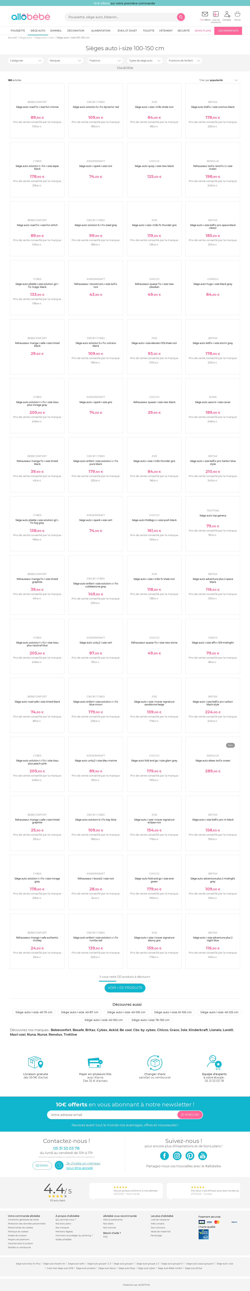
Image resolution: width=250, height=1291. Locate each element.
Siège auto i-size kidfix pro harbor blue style (213, 462)
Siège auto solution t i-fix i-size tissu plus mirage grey (37, 403)
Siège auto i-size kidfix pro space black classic (213, 226)
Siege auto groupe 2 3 (148, 1263)
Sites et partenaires (113, 1219)
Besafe (78, 1030)
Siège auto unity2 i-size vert (96, 642)
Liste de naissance (160, 1219)
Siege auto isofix (76, 1263)
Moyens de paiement (18, 1239)
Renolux (55, 1034)
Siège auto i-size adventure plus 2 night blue (213, 939)
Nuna (31, 1034)
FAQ (105, 1236)
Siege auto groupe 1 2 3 (99, 1263)
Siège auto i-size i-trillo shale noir (154, 106)
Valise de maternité (160, 1231)
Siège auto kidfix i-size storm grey (213, 343)
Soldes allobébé (63, 1239)
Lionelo (215, 1030)
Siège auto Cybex (146, 1268)
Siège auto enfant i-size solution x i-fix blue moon (95, 703)
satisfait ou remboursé (154, 1067)
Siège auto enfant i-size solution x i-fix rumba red (95, 939)
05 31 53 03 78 (214, 1081)
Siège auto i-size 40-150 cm (104, 1020)
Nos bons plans (63, 1223)
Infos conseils (157, 1223)
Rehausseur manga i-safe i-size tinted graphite (37, 821)
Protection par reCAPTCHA (136, 1285)
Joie (184, 1030)
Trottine (70, 1034)
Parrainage (156, 1235)
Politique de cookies (18, 1231)
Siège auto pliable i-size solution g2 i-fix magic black (37, 285)
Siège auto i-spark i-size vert (95, 520)
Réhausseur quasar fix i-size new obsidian (154, 285)
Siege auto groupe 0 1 (173, 1263)
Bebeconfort (61, 1030)
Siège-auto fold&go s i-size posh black (154, 520)
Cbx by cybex (144, 1030)
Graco (174, 1030)
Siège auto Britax (193, 1268)
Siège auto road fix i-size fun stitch (37, 225)
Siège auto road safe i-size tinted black (37, 701)
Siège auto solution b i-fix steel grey (96, 225)
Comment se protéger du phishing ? (74, 1235)
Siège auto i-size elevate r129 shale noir (154, 343)
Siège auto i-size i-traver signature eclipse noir (154, 821)
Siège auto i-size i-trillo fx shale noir (154, 579)
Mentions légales (64, 1231)
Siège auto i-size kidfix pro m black (213, 819)
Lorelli (228, 1030)
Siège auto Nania (107, 1268)
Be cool (126, 1030)
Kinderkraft (198, 1030)
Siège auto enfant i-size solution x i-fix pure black (95, 462)
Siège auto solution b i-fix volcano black (96, 344)
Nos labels (108, 1223)
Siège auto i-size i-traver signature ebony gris (154, 939)
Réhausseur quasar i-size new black (154, 402)
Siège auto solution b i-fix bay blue (95, 819)
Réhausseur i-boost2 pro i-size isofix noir (95, 285)
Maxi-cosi (18, 1034)
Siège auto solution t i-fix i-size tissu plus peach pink (37, 762)
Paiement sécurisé (209, 1216)
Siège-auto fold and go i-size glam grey (154, 760)
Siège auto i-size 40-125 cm (219, 1012)
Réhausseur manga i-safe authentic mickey (37, 939)
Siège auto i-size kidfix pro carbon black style (213, 703)
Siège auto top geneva (213, 515)
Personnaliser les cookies (20, 1227)
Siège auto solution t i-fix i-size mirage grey (37, 880)
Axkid (113, 1030)
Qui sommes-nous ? (66, 1219)
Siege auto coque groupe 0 (200, 1263)
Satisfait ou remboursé (19, 1247)
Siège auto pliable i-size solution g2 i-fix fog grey (37, 521)
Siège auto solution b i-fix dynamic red (96, 106)
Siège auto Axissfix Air (54, 1263)
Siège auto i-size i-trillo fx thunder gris (154, 225)
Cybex (102, 1030)
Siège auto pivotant (86, 1268)
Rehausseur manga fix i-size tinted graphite (37, 580)
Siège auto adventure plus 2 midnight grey (212, 880)
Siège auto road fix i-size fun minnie (37, 106)
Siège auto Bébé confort (170, 1268)
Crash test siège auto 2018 (60, 1268)
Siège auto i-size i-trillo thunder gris (154, 461)
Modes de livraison (17, 1235)
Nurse (42, 1034)
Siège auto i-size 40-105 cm (126, 1012)
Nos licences (109, 1227)
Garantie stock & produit (20, 1243)
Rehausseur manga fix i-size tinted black (37, 462)
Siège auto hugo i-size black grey (212, 284)
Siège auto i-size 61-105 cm (173, 1012)
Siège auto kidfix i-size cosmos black (213, 106)
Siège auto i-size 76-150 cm (151, 1020)
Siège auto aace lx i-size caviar (213, 402)
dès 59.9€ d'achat (35, 1069)
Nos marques (62, 1227)
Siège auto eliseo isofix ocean (212, 760)
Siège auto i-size (225, 1263)
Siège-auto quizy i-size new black (154, 166)
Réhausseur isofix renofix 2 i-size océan (212, 167)
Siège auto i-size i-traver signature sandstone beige (154, 703)
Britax (90, 1030)
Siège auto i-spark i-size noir (95, 166)
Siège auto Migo (126, 1268)
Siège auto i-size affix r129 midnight (213, 642)
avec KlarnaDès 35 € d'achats (95, 1069)
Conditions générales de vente (23, 1219)
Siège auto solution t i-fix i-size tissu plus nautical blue (37, 644)
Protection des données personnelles (26, 1223)
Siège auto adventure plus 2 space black (213, 580)
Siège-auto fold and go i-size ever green (154, 880)
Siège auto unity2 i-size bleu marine (96, 760)
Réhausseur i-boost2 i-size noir (96, 878)
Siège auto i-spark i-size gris (95, 402)
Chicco (162, 1030)
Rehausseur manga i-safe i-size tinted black (37, 344)
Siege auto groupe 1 (124, 1263)
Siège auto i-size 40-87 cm (79, 1012)
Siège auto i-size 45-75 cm (33, 1012)
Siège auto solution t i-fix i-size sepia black (37, 167)
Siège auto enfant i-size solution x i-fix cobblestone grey (95, 585)
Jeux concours (158, 1227)
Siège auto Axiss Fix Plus (28, 1263)
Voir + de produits (125, 988)
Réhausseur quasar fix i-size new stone (154, 642)
